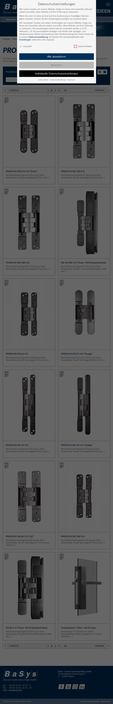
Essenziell (25, 46)
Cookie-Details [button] (43, 80)
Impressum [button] (71, 80)
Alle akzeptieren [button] (56, 56)
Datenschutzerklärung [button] (58, 80)
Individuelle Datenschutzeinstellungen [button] (56, 73)
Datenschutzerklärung (38, 37)
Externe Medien (83, 46)
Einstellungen (25, 39)
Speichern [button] (56, 65)
